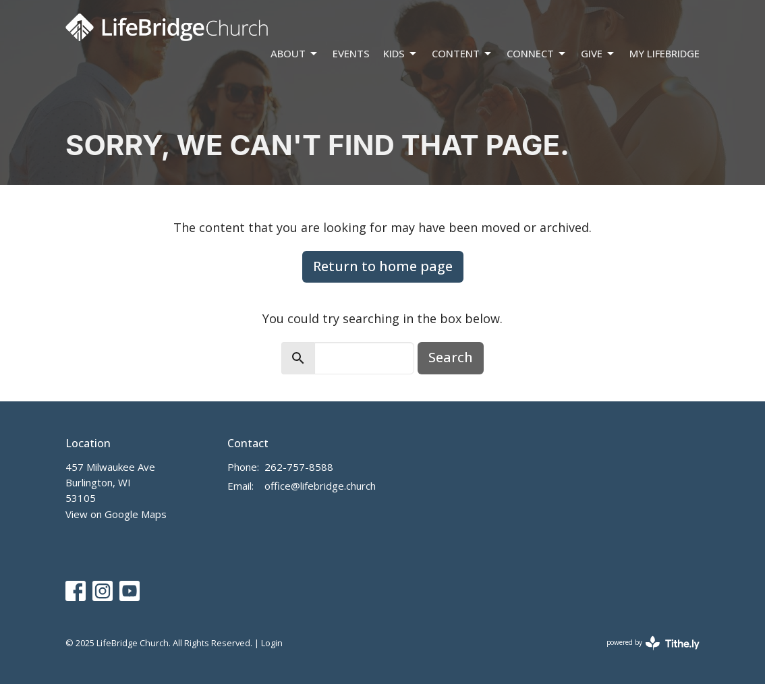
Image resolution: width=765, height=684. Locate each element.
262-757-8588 (298, 467)
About (295, 54)
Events (351, 53)
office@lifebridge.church (320, 485)
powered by (653, 643)
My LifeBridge (664, 53)
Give (598, 54)
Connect (537, 54)
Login (272, 643)
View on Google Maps (116, 514)
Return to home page (383, 266)
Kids (400, 54)
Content (462, 54)
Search (450, 357)
